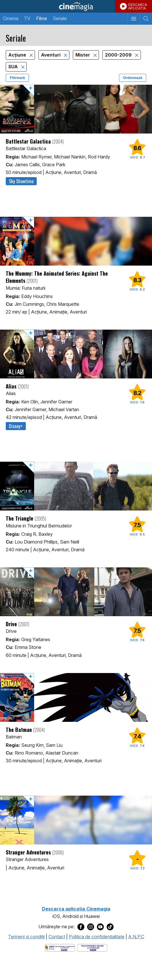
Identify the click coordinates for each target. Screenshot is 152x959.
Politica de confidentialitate (96, 936)
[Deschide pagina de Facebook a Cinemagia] (80, 927)
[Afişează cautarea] (146, 19)
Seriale (60, 18)
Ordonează (132, 78)
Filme (41, 18)
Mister (83, 55)
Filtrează (17, 78)
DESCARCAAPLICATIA (137, 6)
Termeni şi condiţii (26, 936)
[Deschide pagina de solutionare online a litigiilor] (92, 947)
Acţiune (17, 55)
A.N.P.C (136, 936)
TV (27, 18)
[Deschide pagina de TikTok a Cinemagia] (110, 927)
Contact (56, 936)
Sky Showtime (21, 181)
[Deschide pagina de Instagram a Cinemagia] (90, 927)
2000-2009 (119, 55)
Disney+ (16, 426)
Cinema (10, 18)
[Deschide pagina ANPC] (60, 947)
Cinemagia (76, 6)
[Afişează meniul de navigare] (133, 19)
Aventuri (51, 55)
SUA (13, 66)
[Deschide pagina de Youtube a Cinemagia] (100, 927)
